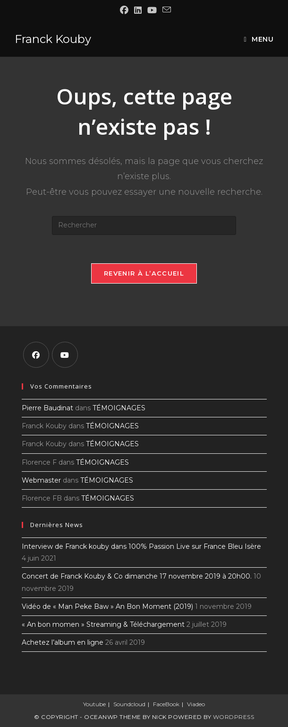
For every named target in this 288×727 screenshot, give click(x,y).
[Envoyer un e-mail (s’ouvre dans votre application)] (165, 10)
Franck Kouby (53, 39)
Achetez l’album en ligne (62, 642)
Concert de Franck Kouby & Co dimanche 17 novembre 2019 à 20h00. (137, 576)
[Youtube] (65, 355)
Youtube (94, 704)
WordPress (233, 716)
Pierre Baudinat (47, 408)
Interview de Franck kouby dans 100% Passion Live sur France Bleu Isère (141, 546)
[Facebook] (36, 355)
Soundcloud (129, 704)
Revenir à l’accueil (144, 273)
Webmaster (41, 480)
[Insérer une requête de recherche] (144, 225)
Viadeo (196, 704)
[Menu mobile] (259, 39)
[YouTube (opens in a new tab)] (152, 10)
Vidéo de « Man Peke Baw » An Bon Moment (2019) (107, 606)
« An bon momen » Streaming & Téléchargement (103, 624)
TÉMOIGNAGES (119, 408)
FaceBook (166, 704)
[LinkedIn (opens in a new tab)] (137, 10)
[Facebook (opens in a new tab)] (124, 10)
